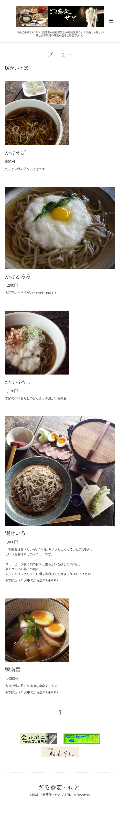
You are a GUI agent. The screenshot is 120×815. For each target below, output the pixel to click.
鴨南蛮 (12, 669)
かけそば (15, 152)
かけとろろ (18, 276)
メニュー (60, 55)
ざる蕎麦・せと (59, 787)
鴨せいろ (15, 533)
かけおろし (18, 381)
